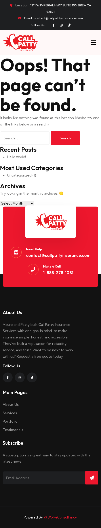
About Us (11, 404)
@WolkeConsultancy (60, 517)
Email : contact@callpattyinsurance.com (50, 18)
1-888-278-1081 (58, 272)
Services (10, 413)
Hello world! (16, 157)
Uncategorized (19, 175)
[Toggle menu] (93, 42)
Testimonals (13, 429)
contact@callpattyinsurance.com (58, 255)
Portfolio (10, 421)
